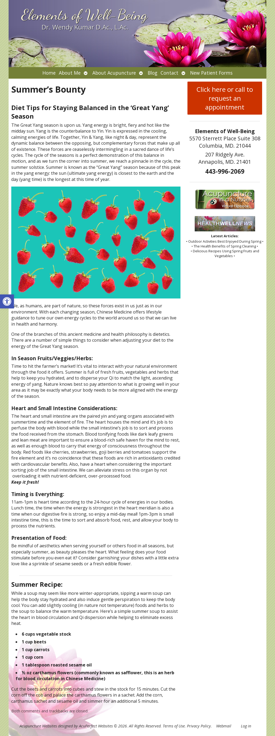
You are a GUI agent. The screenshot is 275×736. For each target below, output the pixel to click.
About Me (70, 73)
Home (49, 73)
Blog (152, 73)
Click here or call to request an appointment (225, 98)
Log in (246, 725)
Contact (169, 73)
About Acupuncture (114, 73)
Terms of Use (174, 725)
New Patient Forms (211, 73)
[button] (7, 301)
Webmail (223, 725)
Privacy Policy (199, 725)
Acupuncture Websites (38, 725)
